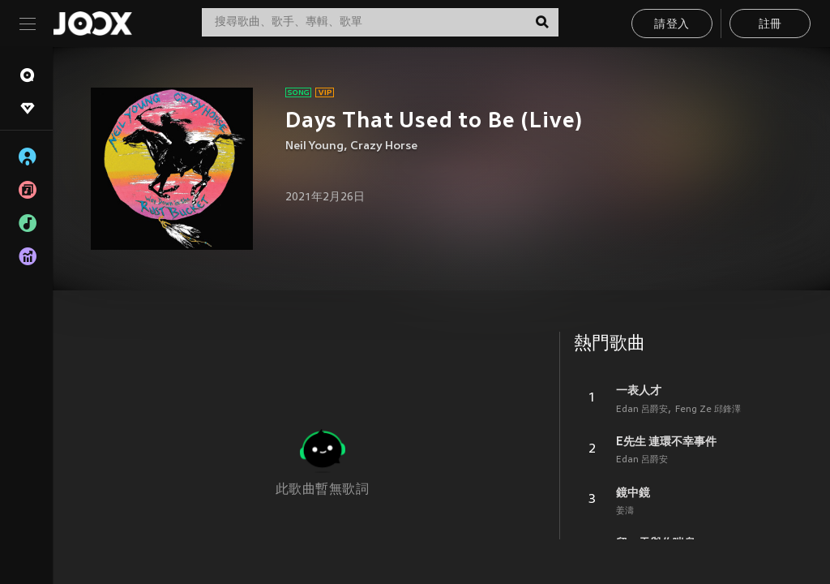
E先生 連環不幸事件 (666, 441)
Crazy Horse (383, 146)
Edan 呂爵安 (642, 409)
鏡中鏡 (633, 492)
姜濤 (625, 511)
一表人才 (638, 390)
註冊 (770, 25)
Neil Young (314, 146)
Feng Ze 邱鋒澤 (708, 409)
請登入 (671, 25)
